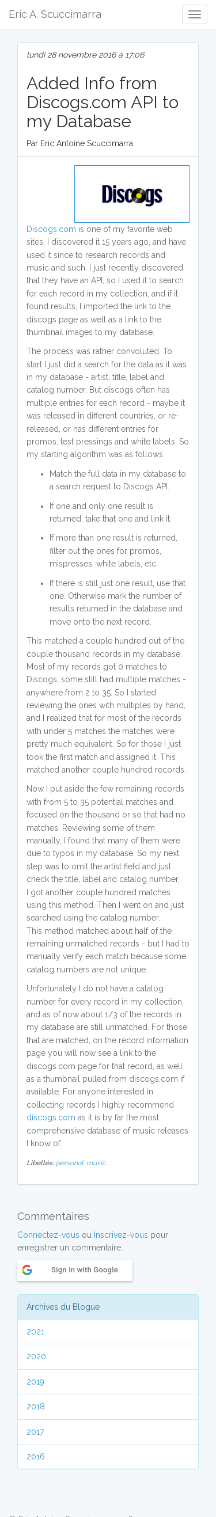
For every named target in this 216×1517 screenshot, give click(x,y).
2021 (35, 1331)
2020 (36, 1356)
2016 (35, 1456)
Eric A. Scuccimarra (55, 14)
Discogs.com (51, 229)
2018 (35, 1406)
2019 (35, 1381)
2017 (35, 1431)
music (96, 1163)
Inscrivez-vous (121, 1235)
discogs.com (50, 1117)
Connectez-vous (48, 1235)
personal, (71, 1163)
